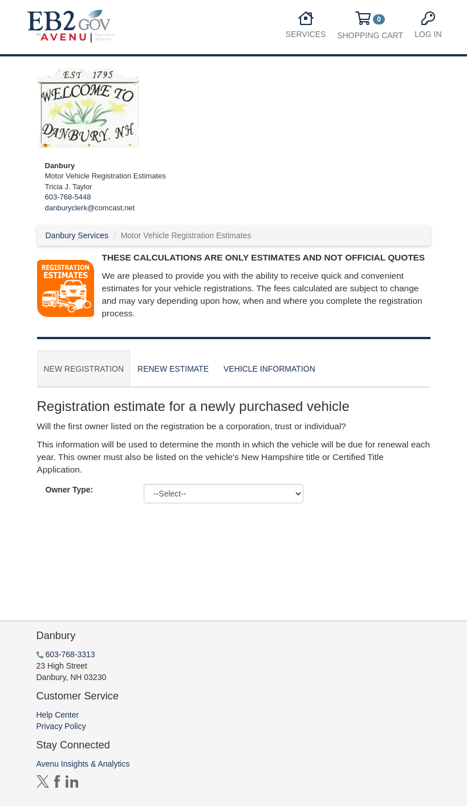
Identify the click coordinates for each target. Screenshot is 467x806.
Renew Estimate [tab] (173, 368)
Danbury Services (77, 235)
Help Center (57, 714)
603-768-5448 (68, 197)
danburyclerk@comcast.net (90, 207)
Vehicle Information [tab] (269, 368)
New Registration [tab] (84, 368)
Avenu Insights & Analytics (83, 763)
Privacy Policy (61, 726)
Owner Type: (70, 489)
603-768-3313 (70, 654)
